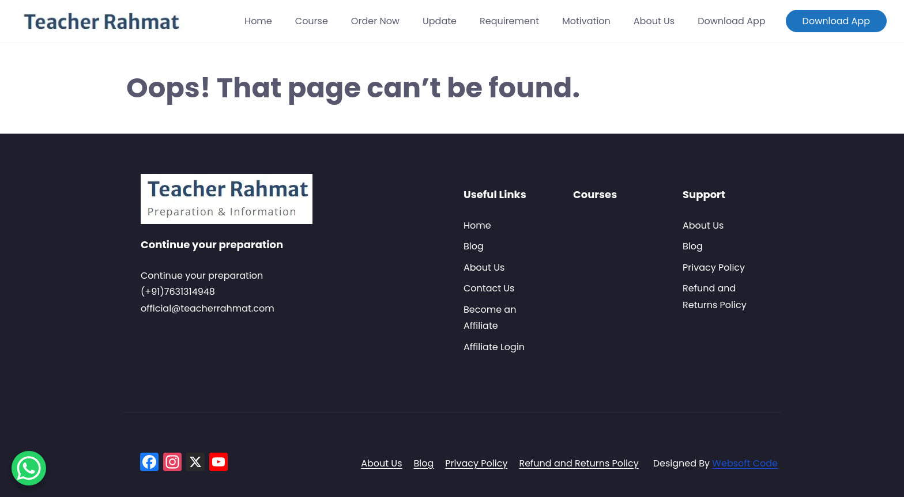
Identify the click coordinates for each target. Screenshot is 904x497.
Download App (731, 21)
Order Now (375, 21)
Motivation (586, 21)
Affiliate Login (494, 347)
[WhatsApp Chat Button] (29, 468)
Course (311, 21)
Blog (474, 246)
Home (258, 21)
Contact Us (489, 288)
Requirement (509, 21)
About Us (654, 21)
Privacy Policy (714, 267)
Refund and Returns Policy (578, 463)
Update (440, 21)
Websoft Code (745, 463)
